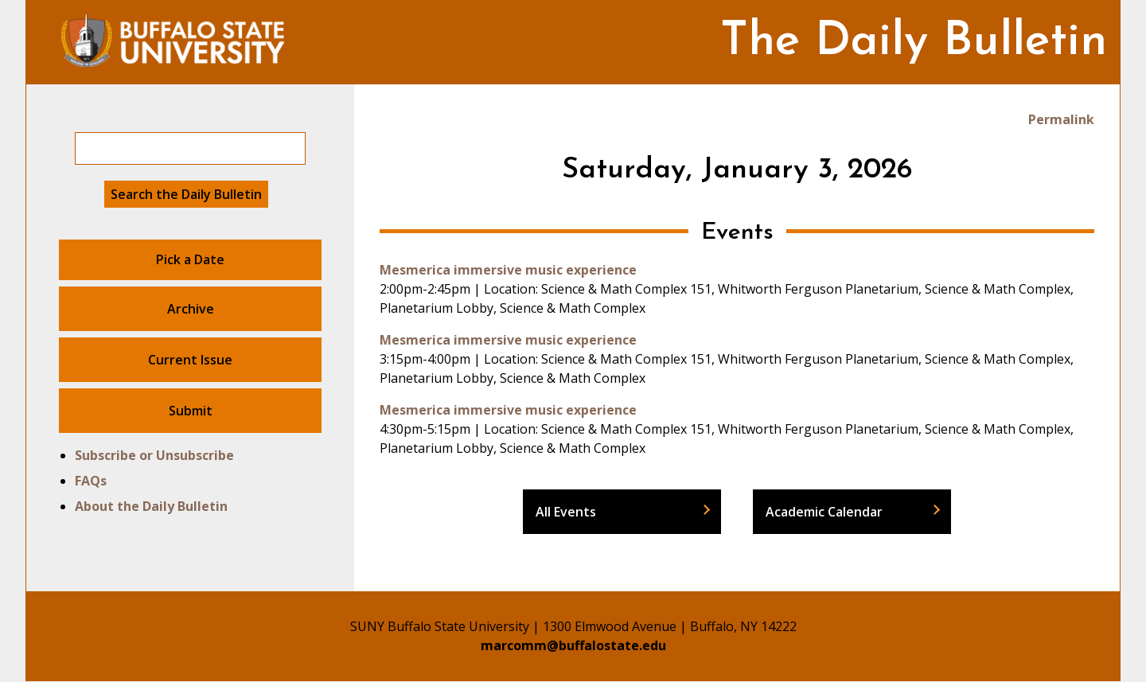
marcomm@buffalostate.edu (573, 645)
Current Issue (190, 359)
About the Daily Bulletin (151, 506)
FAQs (91, 480)
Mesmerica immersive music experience (508, 270)
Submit (190, 410)
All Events (566, 511)
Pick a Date (190, 259)
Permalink (1061, 119)
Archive (190, 309)
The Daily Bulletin (913, 42)
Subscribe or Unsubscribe (154, 455)
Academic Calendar (824, 511)
